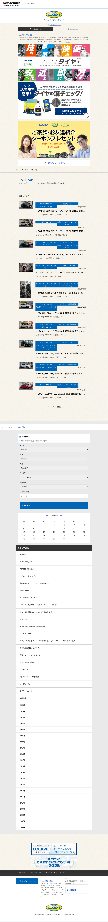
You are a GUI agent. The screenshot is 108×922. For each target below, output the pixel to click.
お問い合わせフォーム (54, 25)
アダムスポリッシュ (27, 562)
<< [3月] (47, 516)
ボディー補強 (24, 590)
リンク (50, 873)
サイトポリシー (22, 873)
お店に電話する (35, 29)
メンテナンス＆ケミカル (28, 598)
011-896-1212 (28, 35)
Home (17, 170)
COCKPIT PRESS (31, 4)
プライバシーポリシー (37, 873)
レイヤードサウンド (27, 634)
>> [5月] (61, 516)
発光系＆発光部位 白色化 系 (30, 648)
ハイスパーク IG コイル (28, 576)
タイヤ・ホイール (26, 691)
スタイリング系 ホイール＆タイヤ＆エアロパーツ (37, 612)
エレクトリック (25, 619)
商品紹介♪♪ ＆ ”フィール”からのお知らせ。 (35, 583)
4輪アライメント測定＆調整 (30, 677)
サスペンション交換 (27, 662)
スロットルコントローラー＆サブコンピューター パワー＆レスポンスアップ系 (47, 641)
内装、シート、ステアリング (30, 655)
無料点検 (23, 698)
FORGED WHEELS (27, 569)
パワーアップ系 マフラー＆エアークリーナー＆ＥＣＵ (39, 605)
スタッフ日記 (23, 548)
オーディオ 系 (25, 684)
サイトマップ (60, 873)
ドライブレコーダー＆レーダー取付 (32, 626)
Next (59, 406)
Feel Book (25, 170)
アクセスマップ (73, 29)
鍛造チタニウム (25, 554)
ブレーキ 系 (24, 669)
